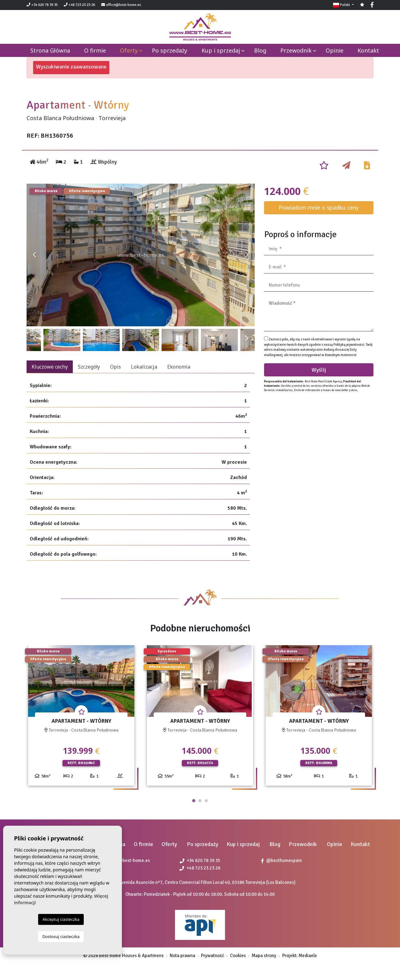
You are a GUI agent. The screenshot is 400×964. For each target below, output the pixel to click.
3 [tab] (206, 800)
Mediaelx (307, 955)
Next (247, 255)
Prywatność (212, 955)
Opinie (334, 50)
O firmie (95, 50)
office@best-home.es (123, 5)
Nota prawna (182, 955)
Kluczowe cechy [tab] (50, 366)
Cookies (238, 955)
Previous (34, 255)
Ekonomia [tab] (178, 366)
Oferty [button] (129, 50)
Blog (260, 50)
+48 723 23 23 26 (79, 5)
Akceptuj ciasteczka (60, 919)
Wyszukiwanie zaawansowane (71, 66)
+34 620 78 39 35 (42, 5)
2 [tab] (200, 800)
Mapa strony (264, 955)
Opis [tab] (115, 366)
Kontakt (368, 50)
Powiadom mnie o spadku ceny (319, 207)
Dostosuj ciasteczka (61, 936)
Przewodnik (296, 50)
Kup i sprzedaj (221, 50)
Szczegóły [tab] (89, 366)
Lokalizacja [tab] (144, 366)
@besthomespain (281, 860)
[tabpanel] (81, 718)
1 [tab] (193, 800)
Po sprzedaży (169, 50)
